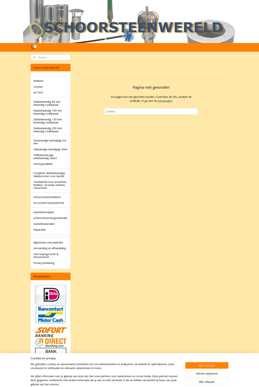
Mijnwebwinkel (171, 380)
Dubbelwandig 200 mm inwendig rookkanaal (47, 129)
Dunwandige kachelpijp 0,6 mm (49, 142)
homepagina (165, 101)
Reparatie (39, 229)
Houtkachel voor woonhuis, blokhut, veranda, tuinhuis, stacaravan (50, 185)
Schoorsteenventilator (47, 197)
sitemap (118, 380)
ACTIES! (38, 92)
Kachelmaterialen (44, 224)
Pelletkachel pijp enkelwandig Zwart (45, 156)
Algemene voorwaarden (48, 242)
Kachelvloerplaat (43, 212)
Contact (38, 86)
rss (126, 380)
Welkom (38, 81)
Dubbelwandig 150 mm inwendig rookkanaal (47, 120)
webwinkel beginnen (140, 380)
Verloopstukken (43, 164)
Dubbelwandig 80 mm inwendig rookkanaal (46, 103)
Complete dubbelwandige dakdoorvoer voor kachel (49, 174)
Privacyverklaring (43, 263)
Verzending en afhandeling (49, 248)
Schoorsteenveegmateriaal (50, 218)
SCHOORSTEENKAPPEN (48, 203)
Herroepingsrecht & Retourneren (45, 255)
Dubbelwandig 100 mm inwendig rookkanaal (47, 112)
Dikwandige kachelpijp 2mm (50, 149)
